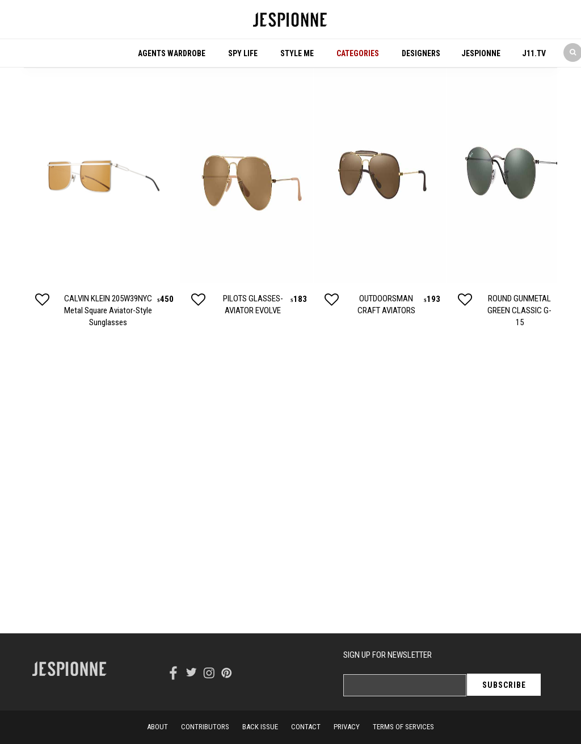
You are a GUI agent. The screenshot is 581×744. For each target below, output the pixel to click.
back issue (260, 726)
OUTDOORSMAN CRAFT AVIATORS (386, 304)
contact (306, 726)
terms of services (403, 726)
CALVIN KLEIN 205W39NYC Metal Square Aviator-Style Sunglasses (108, 310)
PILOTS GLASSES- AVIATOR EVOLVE (253, 304)
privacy (347, 726)
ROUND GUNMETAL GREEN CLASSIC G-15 (519, 310)
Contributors (205, 726)
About (157, 726)
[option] (102, 198)
